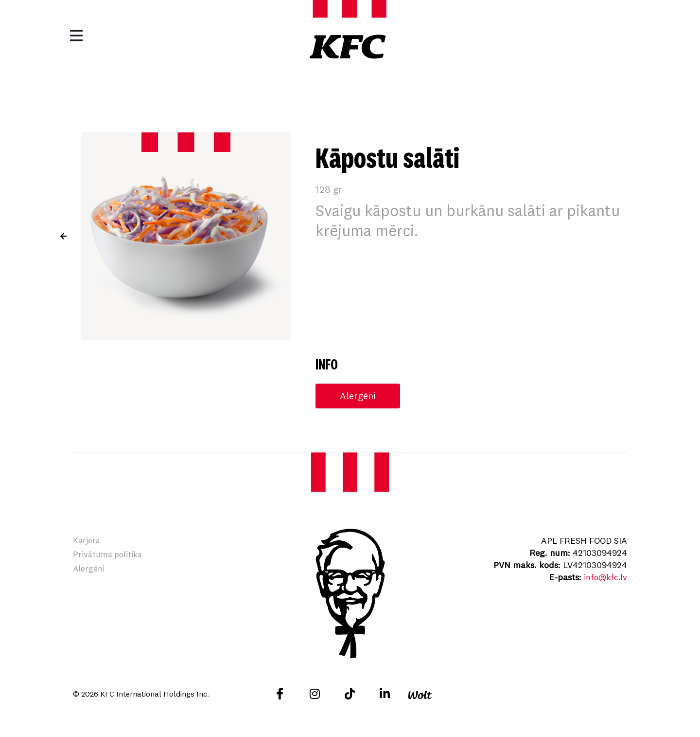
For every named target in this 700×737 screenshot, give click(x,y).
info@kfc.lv (604, 577)
